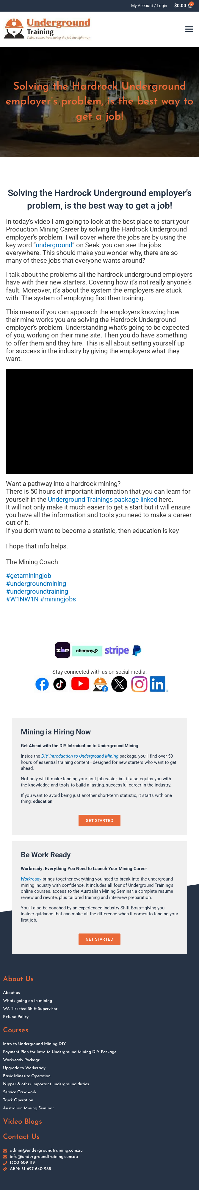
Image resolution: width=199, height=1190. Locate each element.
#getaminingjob (28, 575)
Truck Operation (18, 1100)
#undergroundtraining (37, 591)
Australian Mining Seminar (28, 1108)
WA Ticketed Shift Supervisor (30, 1009)
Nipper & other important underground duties (46, 1084)
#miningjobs (58, 599)
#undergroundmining (36, 583)
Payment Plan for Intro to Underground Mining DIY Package (59, 1052)
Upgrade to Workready (24, 1068)
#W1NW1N (22, 599)
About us (11, 993)
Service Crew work (19, 1092)
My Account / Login (149, 5)
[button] (189, 29)
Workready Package (21, 1060)
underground (54, 245)
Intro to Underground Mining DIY (34, 1044)
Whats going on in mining (27, 1001)
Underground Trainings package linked (102, 499)
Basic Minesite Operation (27, 1076)
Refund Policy (16, 1017)
